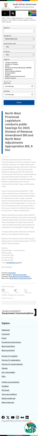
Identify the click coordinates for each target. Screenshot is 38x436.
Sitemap (4, 368)
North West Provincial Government (21, 278)
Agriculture (19, 69)
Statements (6, 330)
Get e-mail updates (8, 372)
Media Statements (17, 18)
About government (8, 350)
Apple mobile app (8, 402)
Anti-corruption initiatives (19, 71)
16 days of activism (19, 62)
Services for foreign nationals (12, 364)
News (8, 18)
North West (12, 273)
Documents (6, 334)
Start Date (7, 83)
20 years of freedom (19, 64)
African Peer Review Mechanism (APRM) (19, 68)
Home (3, 18)
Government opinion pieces (11, 342)
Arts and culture (19, 73)
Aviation (19, 75)
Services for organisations (11, 360)
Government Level (10, 43)
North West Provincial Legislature (19, 276)
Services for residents (10, 356)
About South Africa (8, 346)
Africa (19, 66)
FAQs (3, 376)
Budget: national (19, 78)
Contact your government (10, 382)
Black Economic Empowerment (19, 76)
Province (7, 51)
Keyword (7, 28)
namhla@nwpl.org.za (13, 262)
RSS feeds (5, 390)
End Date (7, 91)
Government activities (20, 274)
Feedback (5, 386)
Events (4, 338)
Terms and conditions (9, 394)
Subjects (7, 59)
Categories (7, 36)
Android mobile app (8, 398)
